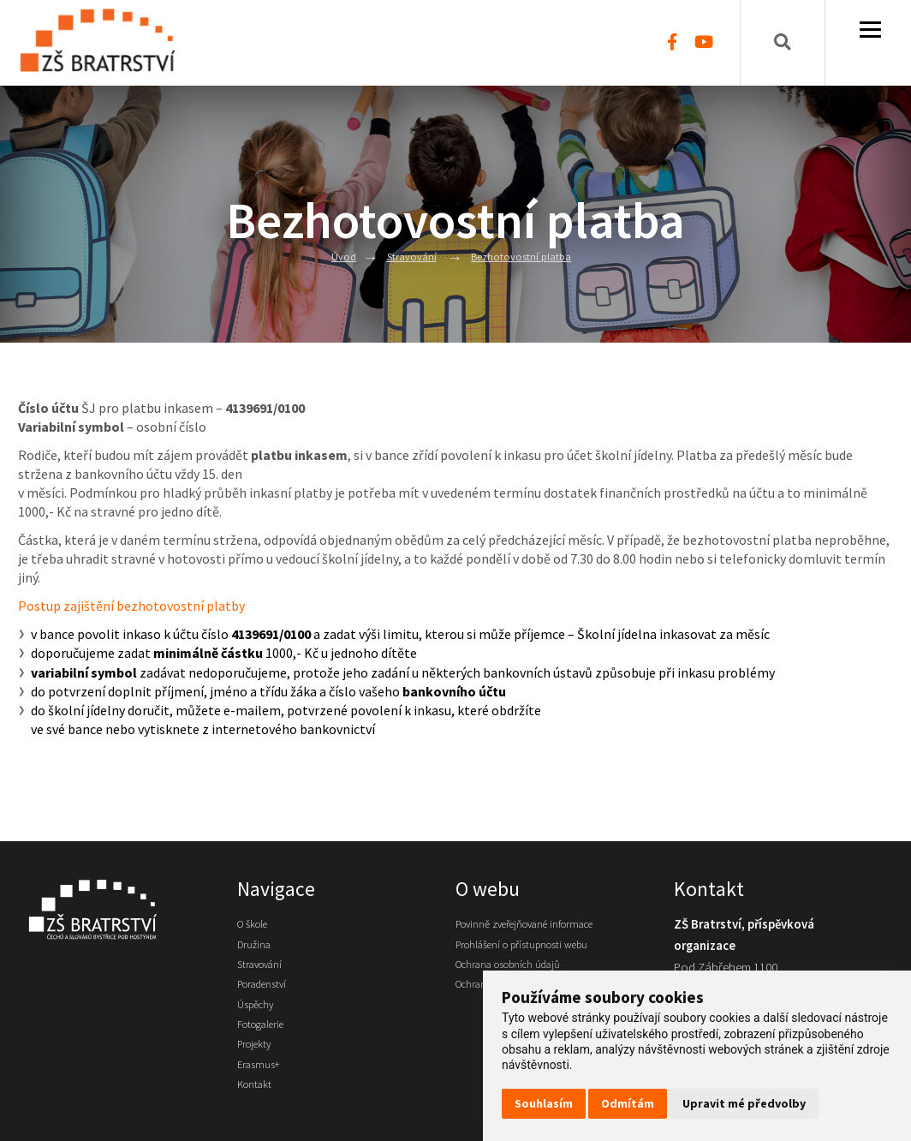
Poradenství (268, 994)
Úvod (334, 256)
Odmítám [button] (627, 1103)
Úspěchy (259, 1017)
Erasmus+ (261, 1087)
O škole (256, 925)
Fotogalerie (267, 1040)
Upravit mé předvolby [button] (744, 1103)
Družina (257, 948)
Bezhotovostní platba (525, 256)
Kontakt (257, 1110)
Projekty (258, 1064)
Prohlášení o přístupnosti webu (535, 948)
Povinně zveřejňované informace (540, 925)
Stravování (406, 256)
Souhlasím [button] (544, 1103)
